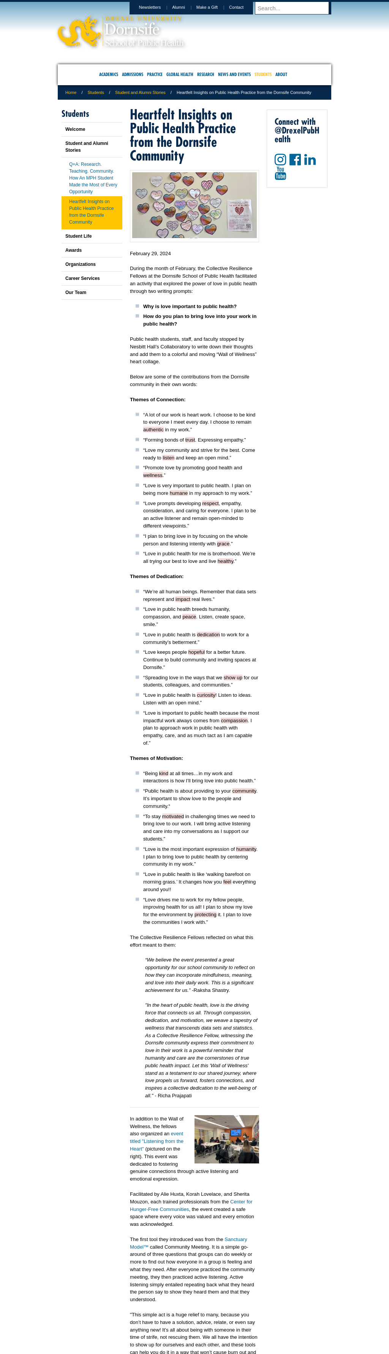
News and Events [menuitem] (234, 74)
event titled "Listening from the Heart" (156, 1141)
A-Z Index (119, 1316)
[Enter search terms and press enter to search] (296, 8)
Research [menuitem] (205, 74)
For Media (142, 1316)
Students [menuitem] (263, 74)
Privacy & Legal (192, 1316)
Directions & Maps (249, 1316)
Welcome (75, 129)
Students (96, 92)
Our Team (75, 292)
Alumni (185, 7)
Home (70, 92)
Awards (73, 250)
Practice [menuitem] (155, 74)
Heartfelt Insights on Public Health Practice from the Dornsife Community (91, 212)
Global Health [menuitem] (179, 74)
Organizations (80, 264)
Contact (243, 7)
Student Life (78, 236)
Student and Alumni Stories (140, 92)
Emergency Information (188, 1324)
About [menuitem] (281, 74)
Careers (165, 1316)
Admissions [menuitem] (132, 74)
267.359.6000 (194, 1348)
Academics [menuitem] (108, 74)
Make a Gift (214, 7)
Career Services (82, 278)
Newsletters (157, 7)
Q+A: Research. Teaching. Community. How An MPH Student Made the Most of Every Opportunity (93, 178)
